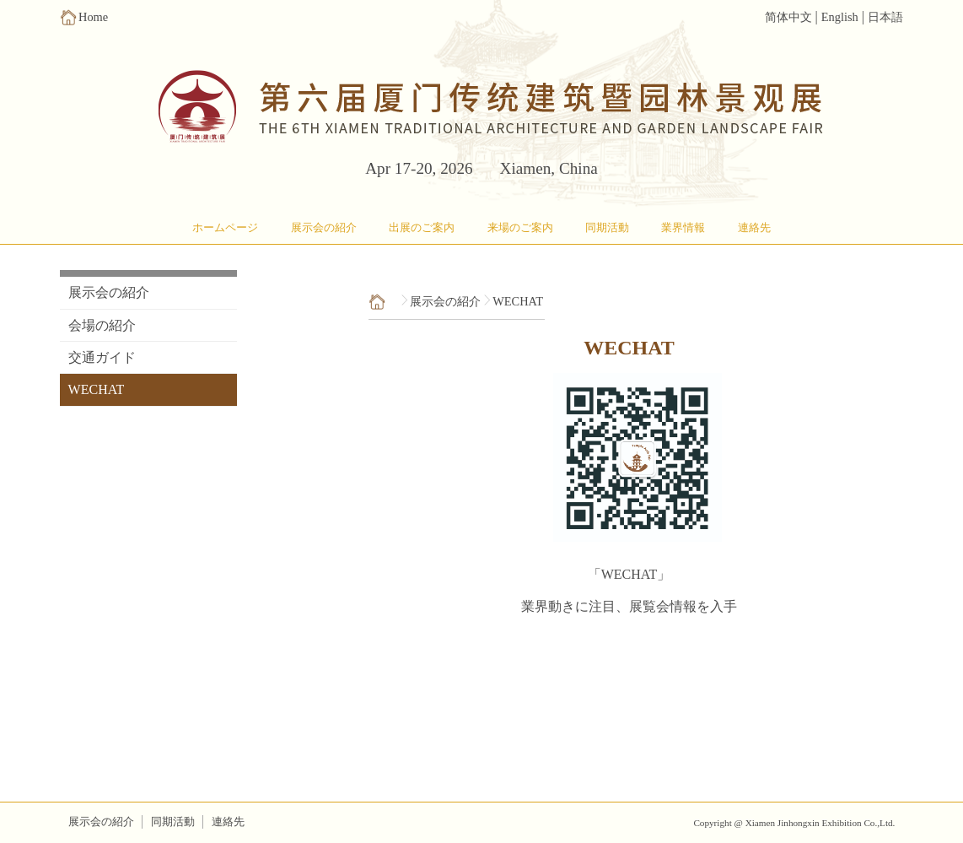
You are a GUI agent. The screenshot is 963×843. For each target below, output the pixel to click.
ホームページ (225, 228)
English (839, 17)
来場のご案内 (520, 228)
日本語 (885, 17)
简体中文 (788, 17)
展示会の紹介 (324, 228)
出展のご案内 (422, 228)
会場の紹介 (102, 325)
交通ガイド (102, 357)
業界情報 (683, 228)
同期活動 (607, 228)
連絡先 (754, 228)
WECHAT (96, 389)
